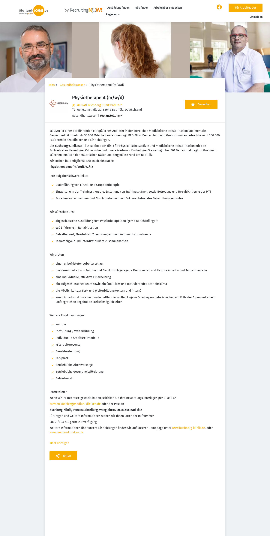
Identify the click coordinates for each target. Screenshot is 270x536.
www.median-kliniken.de (66, 432)
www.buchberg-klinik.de (188, 428)
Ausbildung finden (118, 7)
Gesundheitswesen (72, 85)
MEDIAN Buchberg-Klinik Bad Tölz (99, 105)
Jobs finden (141, 7)
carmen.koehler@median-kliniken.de (75, 404)
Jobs (52, 85)
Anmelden (256, 17)
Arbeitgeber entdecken (168, 7)
